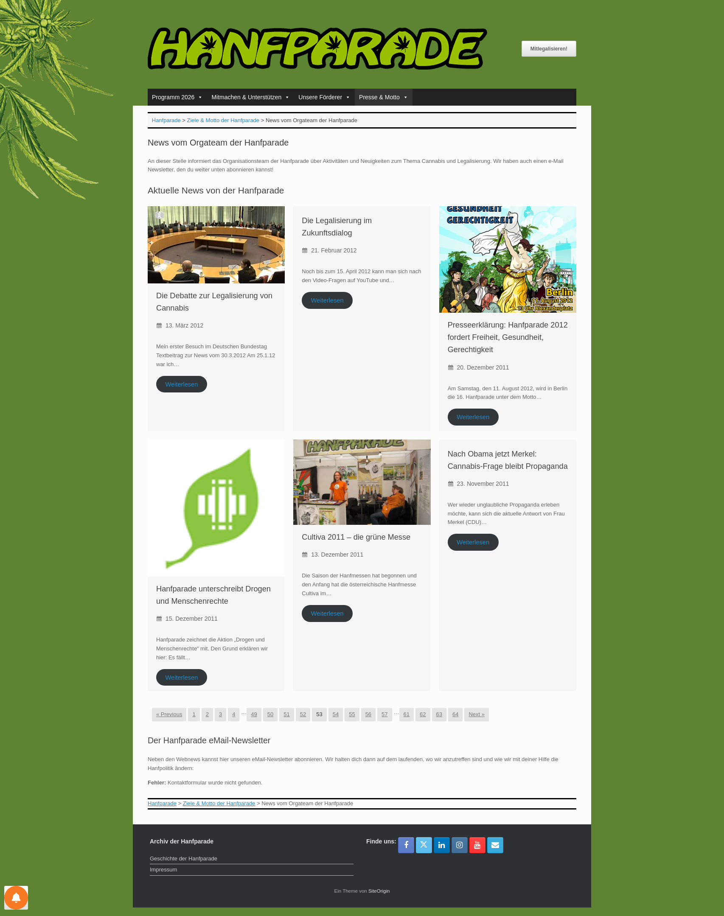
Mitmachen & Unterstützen (250, 97)
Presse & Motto (383, 97)
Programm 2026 (177, 97)
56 (368, 714)
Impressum (163, 869)
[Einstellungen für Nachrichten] (16, 898)
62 (423, 714)
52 (303, 714)
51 (286, 714)
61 (407, 714)
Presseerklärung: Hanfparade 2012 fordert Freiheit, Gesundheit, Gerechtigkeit (508, 337)
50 (270, 714)
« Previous (169, 714)
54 (336, 714)
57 (384, 714)
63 (439, 714)
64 (455, 714)
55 (352, 714)
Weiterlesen (181, 384)
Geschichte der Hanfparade (183, 858)
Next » (477, 714)
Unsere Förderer (324, 97)
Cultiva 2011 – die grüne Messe (356, 537)
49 (254, 714)
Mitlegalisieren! (548, 49)
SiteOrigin (379, 891)
